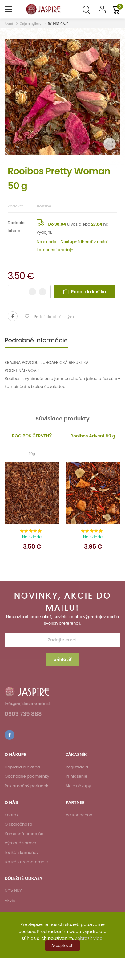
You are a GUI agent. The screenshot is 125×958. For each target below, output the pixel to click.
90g (32, 453)
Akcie (10, 900)
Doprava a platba (22, 767)
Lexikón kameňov (22, 852)
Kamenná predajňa (24, 834)
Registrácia (77, 767)
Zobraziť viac (89, 938)
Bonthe (44, 206)
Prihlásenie (76, 776)
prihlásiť (63, 659)
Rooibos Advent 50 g (93, 436)
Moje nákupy (78, 786)
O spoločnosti (18, 824)
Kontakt (12, 815)
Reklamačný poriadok (26, 786)
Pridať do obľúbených (51, 316)
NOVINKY (13, 891)
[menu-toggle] (8, 9)
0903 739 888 (23, 714)
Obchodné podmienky (27, 776)
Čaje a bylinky (30, 24)
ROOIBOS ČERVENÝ (32, 436)
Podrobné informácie (36, 340)
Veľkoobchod (79, 815)
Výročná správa (20, 843)
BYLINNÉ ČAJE (58, 24)
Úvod (9, 24)
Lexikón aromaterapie (26, 862)
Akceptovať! (62, 945)
